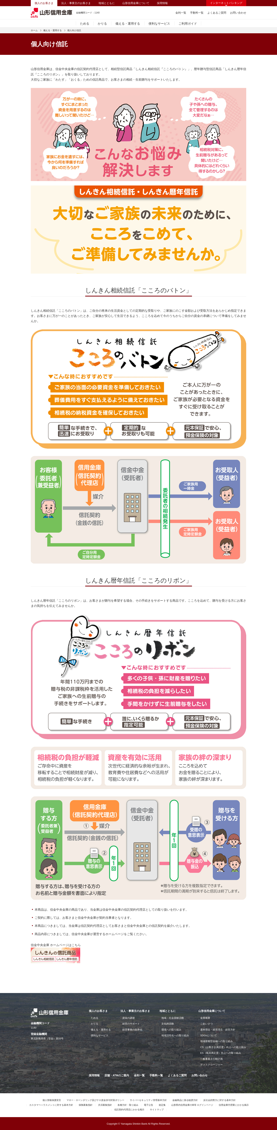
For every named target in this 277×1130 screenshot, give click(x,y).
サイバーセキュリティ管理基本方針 (148, 1100)
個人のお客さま (44, 3)
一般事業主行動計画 (211, 1058)
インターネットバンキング (226, 2)
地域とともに (106, 3)
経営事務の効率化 (132, 1029)
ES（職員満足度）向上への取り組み (220, 1052)
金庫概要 (205, 1017)
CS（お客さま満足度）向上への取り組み (223, 1047)
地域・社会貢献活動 (172, 1017)
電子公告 (148, 1105)
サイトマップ (157, 1109)
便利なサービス (159, 23)
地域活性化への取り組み (175, 1035)
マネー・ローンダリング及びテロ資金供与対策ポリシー (95, 1100)
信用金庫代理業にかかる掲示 (234, 1105)
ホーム (34, 30)
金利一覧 (180, 12)
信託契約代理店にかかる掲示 (129, 1109)
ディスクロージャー (211, 1064)
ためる (84, 23)
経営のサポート (131, 1023)
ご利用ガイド (188, 23)
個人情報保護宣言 (52, 1100)
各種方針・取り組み (128, 1105)
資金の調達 (128, 1017)
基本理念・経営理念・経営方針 (217, 1029)
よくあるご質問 (216, 12)
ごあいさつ (206, 1023)
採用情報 (162, 3)
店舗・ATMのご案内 (116, 1075)
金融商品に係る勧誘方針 (185, 1100)
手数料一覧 (197, 12)
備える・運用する (127, 23)
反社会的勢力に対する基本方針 (219, 1100)
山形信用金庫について (135, 3)
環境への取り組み (171, 1029)
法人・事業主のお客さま (76, 3)
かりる (102, 23)
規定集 (162, 1105)
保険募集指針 (86, 1105)
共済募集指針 (105, 1105)
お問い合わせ (238, 12)
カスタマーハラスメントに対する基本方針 (51, 1105)
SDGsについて (208, 1035)
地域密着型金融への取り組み (216, 1041)
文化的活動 (167, 1023)
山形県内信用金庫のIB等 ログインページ (192, 1105)
